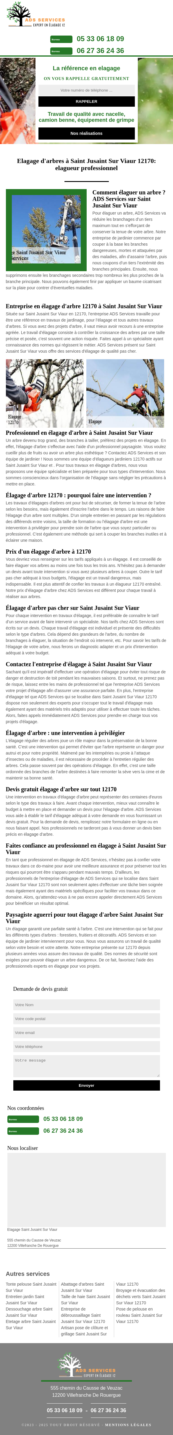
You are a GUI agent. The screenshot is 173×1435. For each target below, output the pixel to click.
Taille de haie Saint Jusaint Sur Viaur (85, 1299)
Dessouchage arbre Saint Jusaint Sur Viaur (29, 1312)
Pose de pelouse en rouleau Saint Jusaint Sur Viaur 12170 (139, 1315)
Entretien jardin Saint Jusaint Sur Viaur (25, 1299)
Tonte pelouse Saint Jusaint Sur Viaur (31, 1287)
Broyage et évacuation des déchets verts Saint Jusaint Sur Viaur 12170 (141, 1296)
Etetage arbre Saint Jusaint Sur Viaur (31, 1324)
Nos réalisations (86, 133)
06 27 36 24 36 (100, 51)
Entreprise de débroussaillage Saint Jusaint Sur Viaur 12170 (83, 1315)
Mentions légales (128, 1425)
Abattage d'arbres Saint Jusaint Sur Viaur (82, 1287)
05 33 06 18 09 (100, 39)
